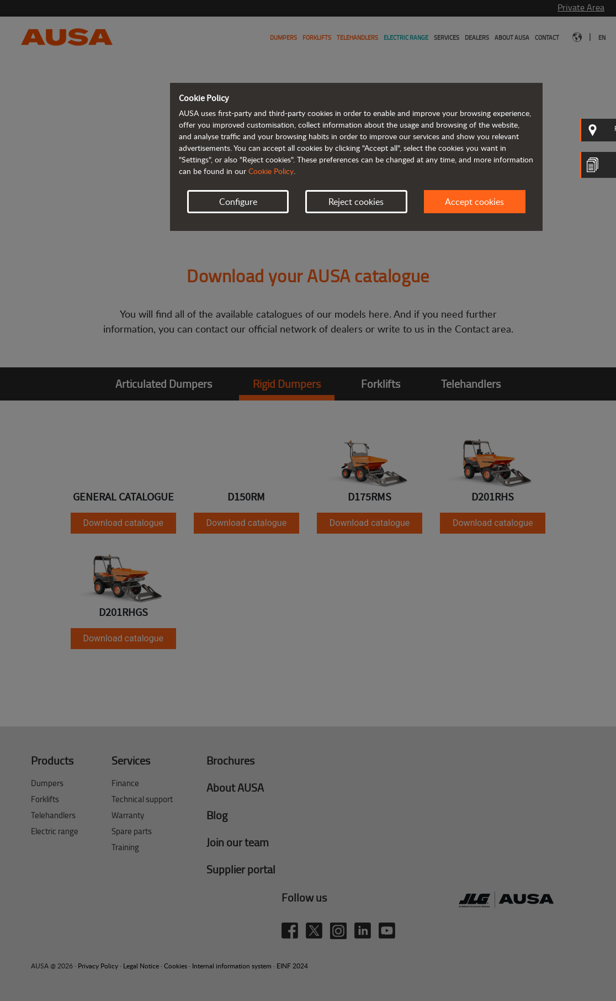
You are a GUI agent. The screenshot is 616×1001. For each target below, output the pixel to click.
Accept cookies (474, 202)
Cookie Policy (271, 171)
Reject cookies (356, 202)
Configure (238, 202)
